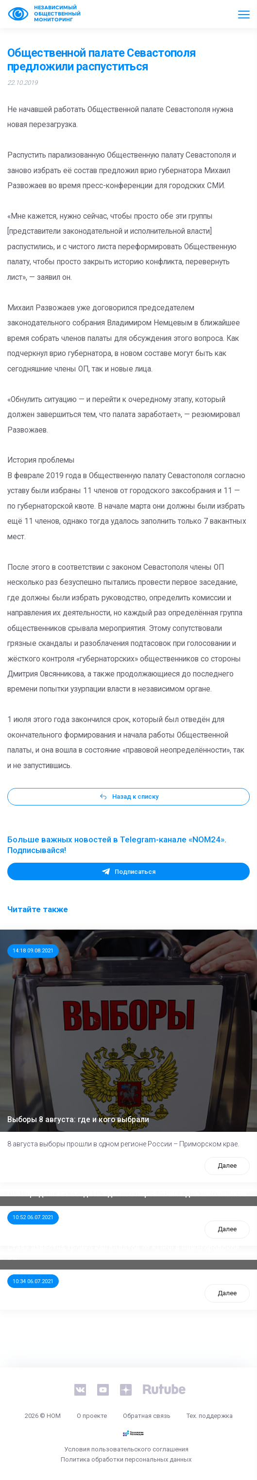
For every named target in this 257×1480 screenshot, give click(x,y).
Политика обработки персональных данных (126, 1459)
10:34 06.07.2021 (33, 1281)
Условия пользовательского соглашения (126, 1449)
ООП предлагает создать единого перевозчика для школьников (126, 1194)
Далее (227, 1165)
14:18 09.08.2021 (33, 950)
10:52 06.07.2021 (33, 1217)
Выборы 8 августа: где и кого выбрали (78, 1119)
